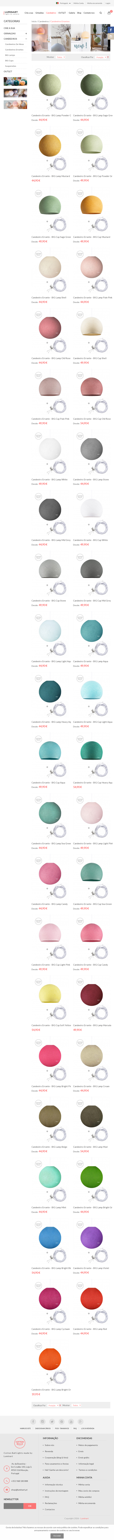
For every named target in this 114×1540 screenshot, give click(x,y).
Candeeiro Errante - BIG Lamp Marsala (92, 1025)
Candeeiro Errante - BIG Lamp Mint (49, 1207)
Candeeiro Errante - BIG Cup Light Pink (51, 964)
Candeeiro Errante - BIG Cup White (90, 540)
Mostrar (50, 57)
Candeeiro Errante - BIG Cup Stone (49, 600)
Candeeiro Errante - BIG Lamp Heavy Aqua (52, 722)
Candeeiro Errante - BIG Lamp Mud (90, 1146)
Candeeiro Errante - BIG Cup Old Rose (92, 418)
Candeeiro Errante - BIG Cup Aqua (48, 782)
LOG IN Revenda (87, 1428)
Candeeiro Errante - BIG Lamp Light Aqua (52, 661)
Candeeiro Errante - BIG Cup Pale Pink (50, 418)
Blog (79, 13)
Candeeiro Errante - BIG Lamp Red (90, 1329)
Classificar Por (87, 57)
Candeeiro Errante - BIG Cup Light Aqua (92, 722)
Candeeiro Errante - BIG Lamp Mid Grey (51, 540)
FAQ (75, 1428)
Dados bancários (42, 1428)
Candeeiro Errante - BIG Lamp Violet (91, 1268)
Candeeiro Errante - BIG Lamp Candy (50, 904)
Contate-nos (89, 13)
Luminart (85, 1518)
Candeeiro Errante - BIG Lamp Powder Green (54, 115)
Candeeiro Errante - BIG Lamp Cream (91, 1086)
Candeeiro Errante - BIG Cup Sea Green (92, 904)
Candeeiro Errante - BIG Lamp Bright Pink (52, 1086)
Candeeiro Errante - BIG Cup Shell (89, 358)
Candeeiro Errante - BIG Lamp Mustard (51, 176)
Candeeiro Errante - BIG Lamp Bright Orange (54, 1389)
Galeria (72, 13)
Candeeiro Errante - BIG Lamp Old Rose (51, 358)
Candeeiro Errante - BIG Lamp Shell (49, 297)
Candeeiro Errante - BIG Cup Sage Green (52, 237)
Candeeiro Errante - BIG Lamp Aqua (90, 661)
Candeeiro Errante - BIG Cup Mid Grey (92, 600)
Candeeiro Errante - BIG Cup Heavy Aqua (93, 782)
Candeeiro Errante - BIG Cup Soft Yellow (51, 1025)
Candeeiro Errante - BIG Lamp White (50, 479)
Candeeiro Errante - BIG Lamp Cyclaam (51, 1329)
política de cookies (69, 1527)
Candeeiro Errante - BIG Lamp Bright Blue (52, 1268)
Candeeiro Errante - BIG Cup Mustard (91, 237)
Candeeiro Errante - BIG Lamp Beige (49, 1146)
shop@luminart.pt (19, 1489)
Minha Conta (79, 3)
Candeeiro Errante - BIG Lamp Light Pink (93, 843)
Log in (108, 3)
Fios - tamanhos (62, 1428)
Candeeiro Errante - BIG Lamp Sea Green (52, 843)
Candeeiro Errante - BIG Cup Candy (90, 964)
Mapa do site (25, 1428)
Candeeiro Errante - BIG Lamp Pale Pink (92, 297)
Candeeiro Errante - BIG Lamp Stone (91, 479)
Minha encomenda (94, 3)
